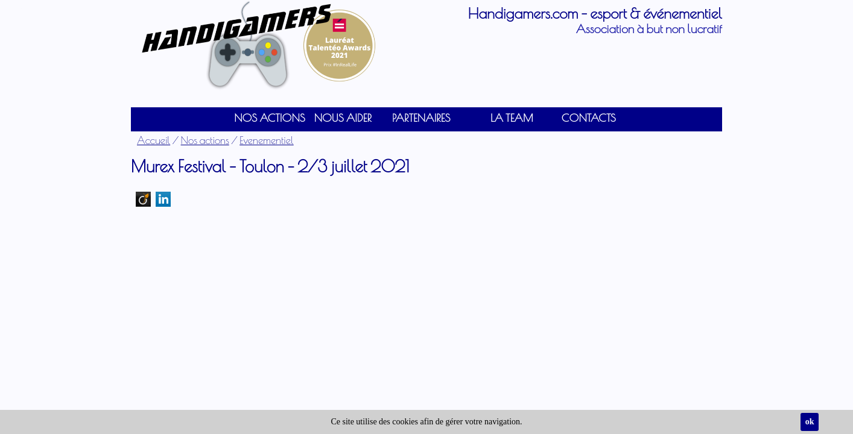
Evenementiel (266, 140)
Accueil (153, 140)
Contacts (589, 118)
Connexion (19, 8)
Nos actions (205, 140)
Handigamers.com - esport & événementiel (595, 13)
